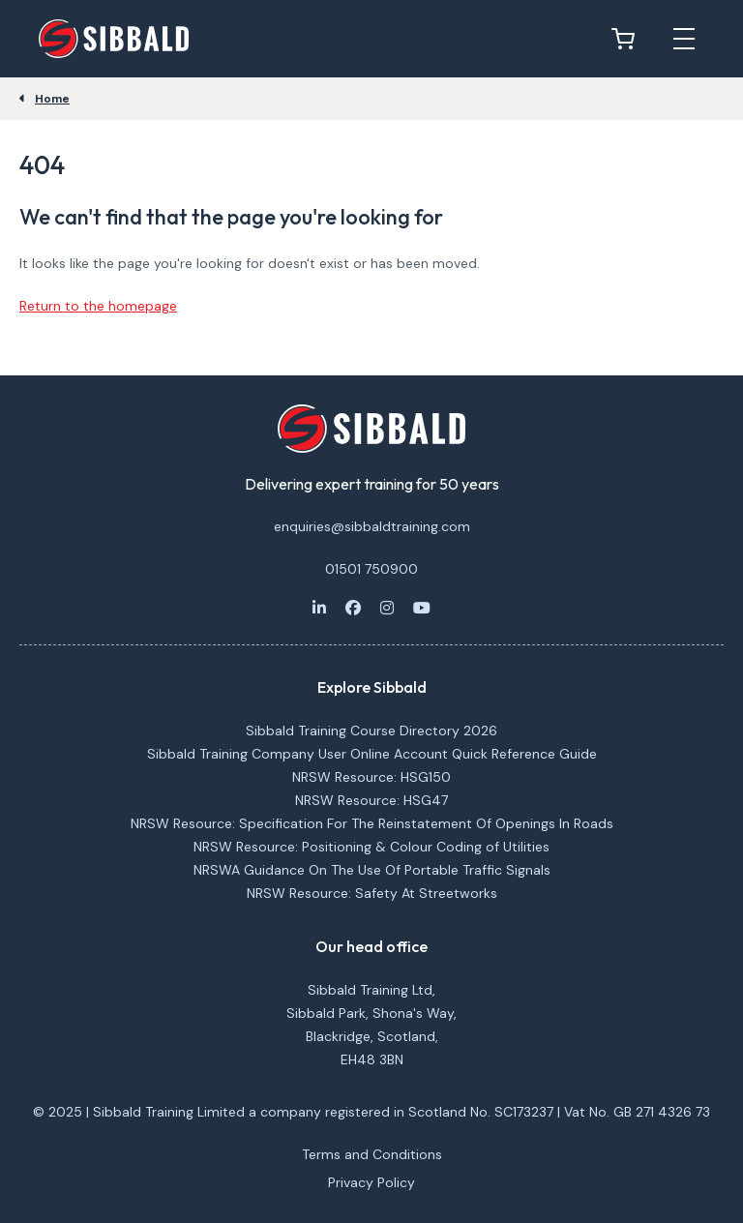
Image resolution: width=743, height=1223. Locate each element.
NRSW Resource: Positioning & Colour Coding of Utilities (371, 846)
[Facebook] (353, 607)
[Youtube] (422, 607)
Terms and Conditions (372, 1154)
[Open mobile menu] (684, 38)
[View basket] (627, 38)
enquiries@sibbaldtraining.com (372, 526)
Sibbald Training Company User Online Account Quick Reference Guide (372, 753)
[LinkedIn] (319, 607)
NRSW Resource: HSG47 (371, 800)
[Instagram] (387, 607)
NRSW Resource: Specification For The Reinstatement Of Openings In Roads (372, 823)
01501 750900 (371, 569)
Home (52, 98)
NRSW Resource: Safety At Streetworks (372, 893)
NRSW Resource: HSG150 (371, 777)
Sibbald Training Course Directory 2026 (371, 730)
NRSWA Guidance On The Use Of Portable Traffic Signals (371, 870)
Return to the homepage (98, 305)
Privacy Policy (371, 1182)
